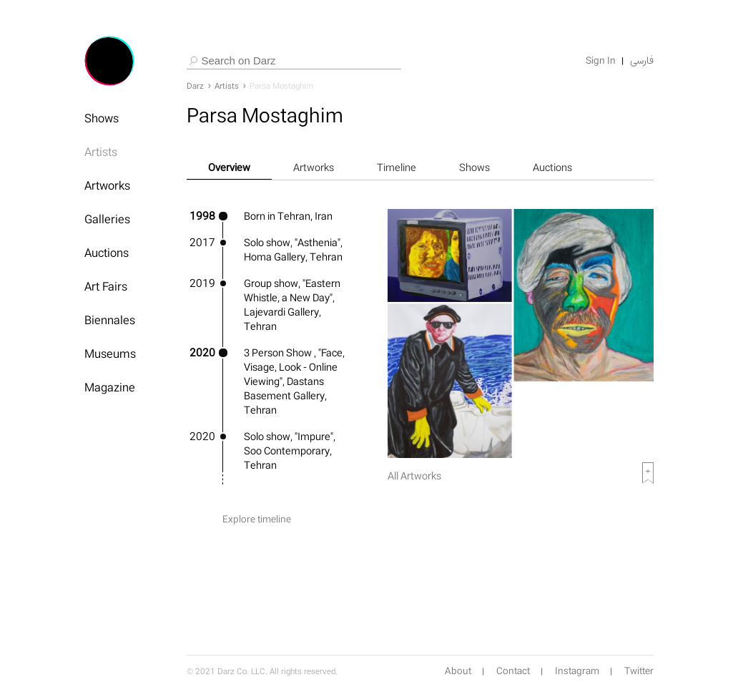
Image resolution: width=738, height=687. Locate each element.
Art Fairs (105, 286)
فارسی (642, 61)
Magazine (109, 387)
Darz (195, 86)
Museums (110, 354)
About (458, 671)
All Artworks (414, 475)
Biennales (109, 320)
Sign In (601, 61)
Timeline (396, 167)
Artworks (107, 185)
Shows (101, 118)
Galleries (107, 219)
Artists (100, 152)
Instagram (577, 671)
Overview (229, 167)
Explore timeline (256, 519)
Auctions (106, 253)
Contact (513, 671)
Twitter (639, 671)
